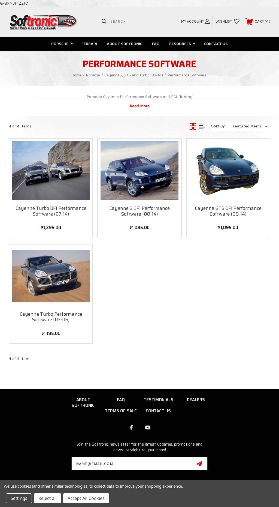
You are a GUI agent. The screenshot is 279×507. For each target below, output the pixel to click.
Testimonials (158, 399)
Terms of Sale (121, 411)
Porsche (62, 44)
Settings (19, 498)
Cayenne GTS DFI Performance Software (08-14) (228, 211)
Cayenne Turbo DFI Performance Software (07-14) (51, 211)
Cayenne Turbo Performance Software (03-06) (51, 317)
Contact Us (216, 44)
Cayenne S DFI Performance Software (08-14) (139, 211)
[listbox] (250, 126)
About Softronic (124, 44)
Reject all (47, 498)
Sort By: (218, 126)
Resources (182, 44)
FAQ (155, 44)
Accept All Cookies (86, 498)
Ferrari (89, 44)
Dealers (196, 399)
